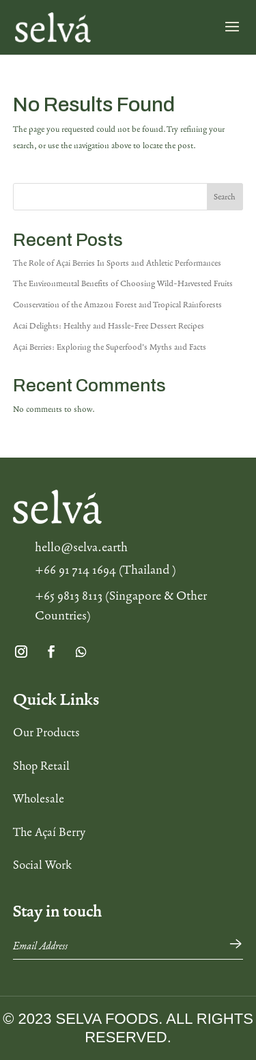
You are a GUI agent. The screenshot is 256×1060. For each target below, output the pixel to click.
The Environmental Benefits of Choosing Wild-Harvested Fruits (123, 283)
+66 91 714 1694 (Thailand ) (105, 569)
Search (225, 196)
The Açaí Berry (49, 832)
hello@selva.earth (81, 547)
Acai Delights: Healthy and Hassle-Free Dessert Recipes (108, 325)
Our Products (46, 732)
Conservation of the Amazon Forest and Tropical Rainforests (117, 304)
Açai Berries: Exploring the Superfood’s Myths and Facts (109, 346)
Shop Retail (41, 765)
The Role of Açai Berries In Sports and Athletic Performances (117, 262)
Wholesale (38, 798)
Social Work (42, 864)
